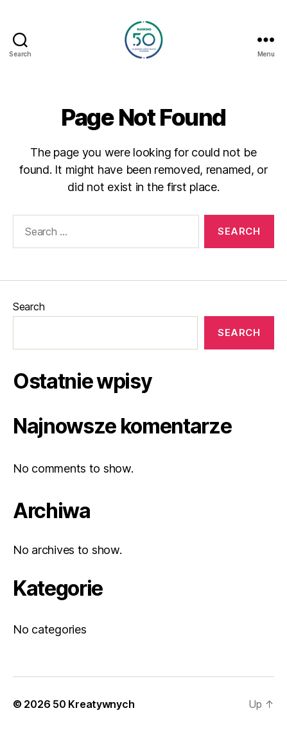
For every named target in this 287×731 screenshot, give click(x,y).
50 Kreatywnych (93, 704)
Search (28, 306)
